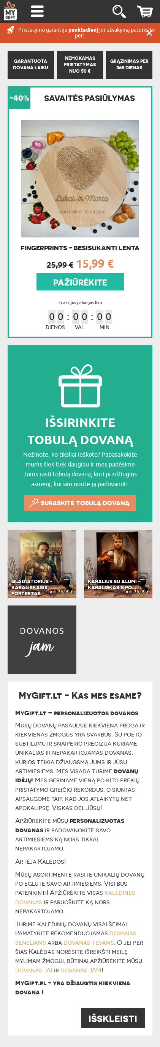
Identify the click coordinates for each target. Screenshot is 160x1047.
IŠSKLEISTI (113, 1018)
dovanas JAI (33, 970)
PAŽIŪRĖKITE (80, 282)
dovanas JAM (80, 970)
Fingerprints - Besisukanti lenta (80, 248)
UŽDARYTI (149, 33)
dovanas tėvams (88, 942)
